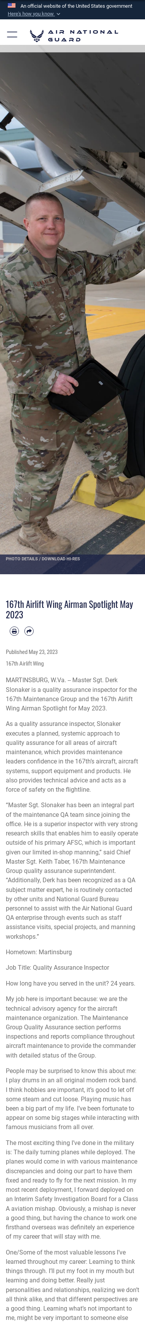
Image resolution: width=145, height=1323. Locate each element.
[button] (35, 14)
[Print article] (14, 631)
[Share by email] (29, 631)
